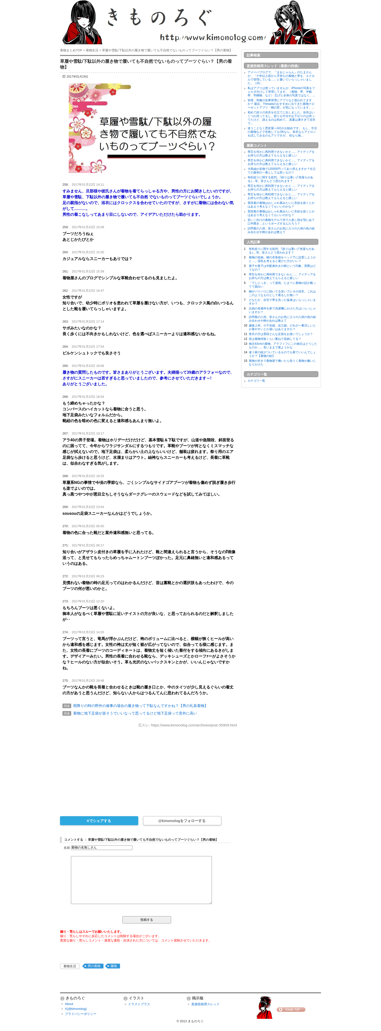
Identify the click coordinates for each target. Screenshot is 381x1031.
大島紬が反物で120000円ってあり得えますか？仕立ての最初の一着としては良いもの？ (282, 170)
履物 (114, 966)
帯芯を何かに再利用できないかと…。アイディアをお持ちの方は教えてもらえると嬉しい (281, 153)
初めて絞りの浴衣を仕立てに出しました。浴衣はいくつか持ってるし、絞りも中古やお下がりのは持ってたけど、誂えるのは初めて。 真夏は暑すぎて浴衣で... (281, 118)
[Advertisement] (148, 768)
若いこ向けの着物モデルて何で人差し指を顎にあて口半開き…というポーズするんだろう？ (281, 221)
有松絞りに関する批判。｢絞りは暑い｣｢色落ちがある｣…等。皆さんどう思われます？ (280, 179)
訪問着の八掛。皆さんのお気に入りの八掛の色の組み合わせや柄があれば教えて (281, 230)
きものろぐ (196, 1021)
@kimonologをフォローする (182, 821)
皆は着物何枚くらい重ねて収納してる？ (275, 339)
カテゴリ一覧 (256, 380)
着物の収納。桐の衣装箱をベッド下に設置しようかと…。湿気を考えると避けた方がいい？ (282, 259)
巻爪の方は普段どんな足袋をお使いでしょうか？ (281, 334)
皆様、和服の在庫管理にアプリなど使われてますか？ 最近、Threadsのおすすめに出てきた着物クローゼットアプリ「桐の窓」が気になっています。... (281, 104)
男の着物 (94, 966)
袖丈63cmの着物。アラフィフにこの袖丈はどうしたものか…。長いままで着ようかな (283, 345)
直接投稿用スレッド (205, 1004)
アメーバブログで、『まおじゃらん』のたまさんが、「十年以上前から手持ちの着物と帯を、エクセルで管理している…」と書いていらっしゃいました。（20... (281, 78)
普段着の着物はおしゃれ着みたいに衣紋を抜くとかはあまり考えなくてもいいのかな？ (281, 204)
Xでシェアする (99, 821)
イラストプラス (139, 1004)
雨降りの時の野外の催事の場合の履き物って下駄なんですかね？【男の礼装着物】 (140, 706)
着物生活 (69, 966)
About (69, 1004)
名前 (67, 847)
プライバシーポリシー (80, 1014)
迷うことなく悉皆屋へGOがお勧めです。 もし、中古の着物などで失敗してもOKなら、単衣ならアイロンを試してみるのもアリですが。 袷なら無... (282, 132)
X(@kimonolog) (76, 1009)
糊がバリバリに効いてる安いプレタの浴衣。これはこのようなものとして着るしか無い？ (282, 293)
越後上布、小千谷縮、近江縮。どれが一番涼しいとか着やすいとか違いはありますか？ (282, 327)
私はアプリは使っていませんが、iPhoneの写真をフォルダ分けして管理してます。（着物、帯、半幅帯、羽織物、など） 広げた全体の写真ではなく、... (281, 91)
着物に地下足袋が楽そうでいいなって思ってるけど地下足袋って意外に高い (135, 713)
